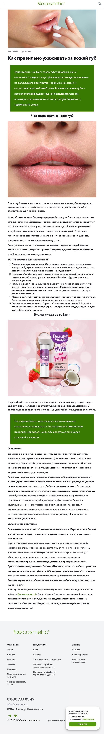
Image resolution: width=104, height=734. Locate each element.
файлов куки (88, 719)
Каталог (37, 654)
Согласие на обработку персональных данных (44, 673)
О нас (10, 649)
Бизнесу (76, 644)
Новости (11, 659)
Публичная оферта (55, 720)
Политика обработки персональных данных (44, 666)
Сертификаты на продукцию (47, 659)
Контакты (11, 669)
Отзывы (11, 664)
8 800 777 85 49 (21, 699)
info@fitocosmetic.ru (17, 704)
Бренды (11, 654)
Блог (35, 649)
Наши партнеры (80, 654)
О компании (13, 644)
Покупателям (39, 644)
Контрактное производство (78, 661)
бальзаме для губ (27, 594)
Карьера (76, 649)
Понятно (82, 724)
